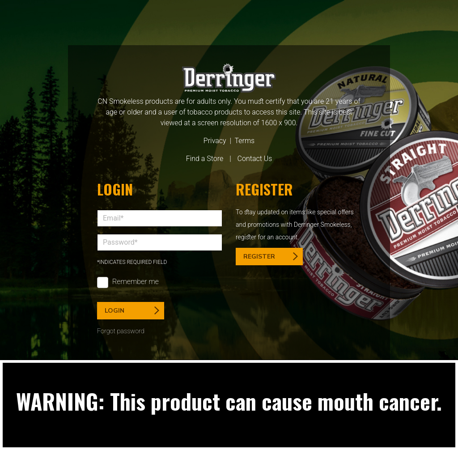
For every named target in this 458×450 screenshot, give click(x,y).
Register (270, 256)
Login (132, 310)
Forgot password (120, 331)
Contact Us (254, 158)
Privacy (215, 140)
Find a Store (205, 158)
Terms (244, 140)
